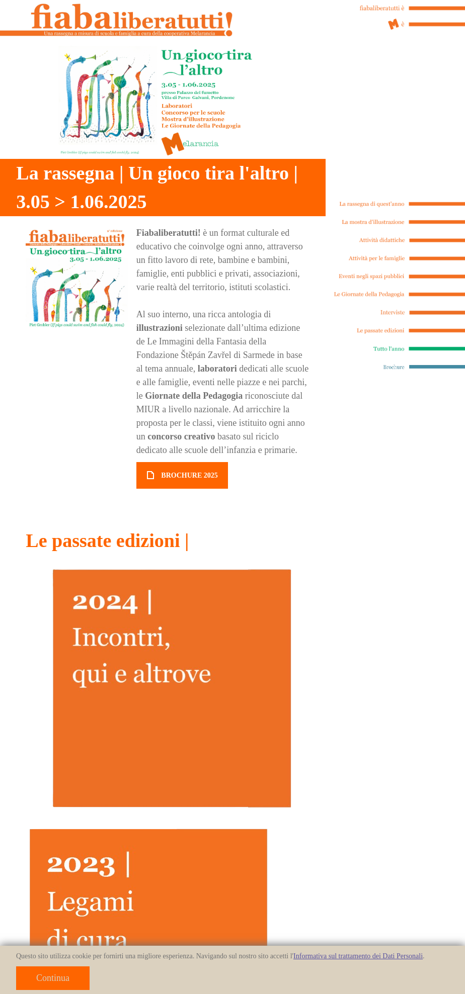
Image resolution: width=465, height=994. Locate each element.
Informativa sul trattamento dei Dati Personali (358, 956)
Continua (52, 978)
